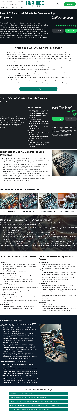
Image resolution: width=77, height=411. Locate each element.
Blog (22, 7)
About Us (13, 4)
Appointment (14, 7)
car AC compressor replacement (42, 250)
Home (3, 1)
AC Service (20, 1)
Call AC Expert (38, 89)
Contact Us (4, 7)
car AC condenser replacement (22, 250)
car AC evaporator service (62, 250)
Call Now (58, 30)
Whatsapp (70, 4)
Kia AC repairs (20, 365)
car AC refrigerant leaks (67, 248)
